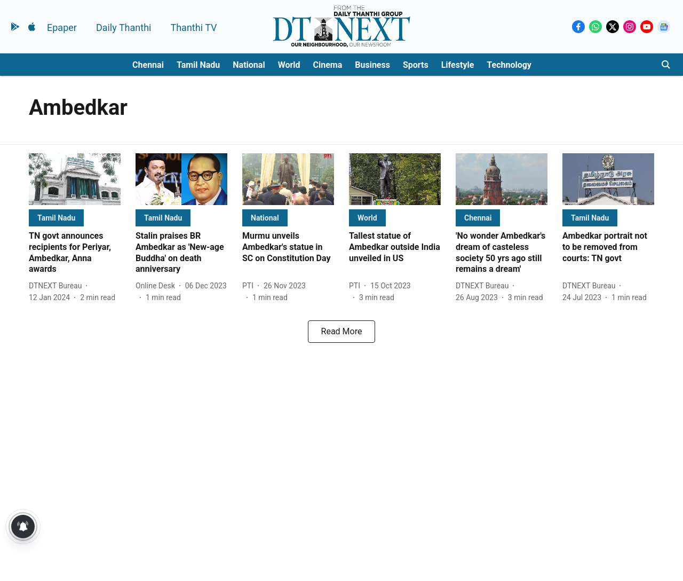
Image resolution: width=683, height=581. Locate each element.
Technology (509, 65)
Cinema (328, 65)
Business (372, 65)
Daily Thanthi (124, 27)
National (249, 65)
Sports (415, 65)
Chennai (148, 65)
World (289, 65)
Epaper (62, 27)
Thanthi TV (193, 27)
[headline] (75, 253)
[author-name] (57, 286)
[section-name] (56, 218)
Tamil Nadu (198, 65)
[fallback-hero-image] (75, 179)
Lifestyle (457, 65)
